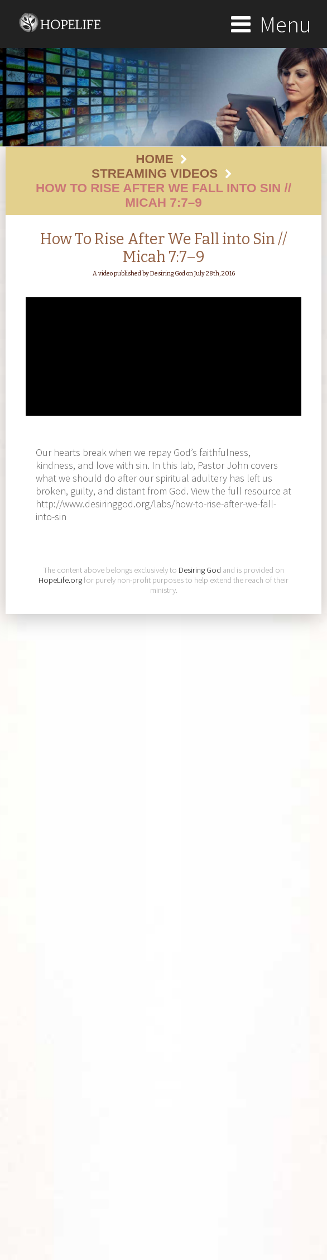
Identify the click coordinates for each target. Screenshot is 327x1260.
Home (155, 159)
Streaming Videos (155, 173)
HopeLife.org (60, 580)
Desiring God (200, 570)
